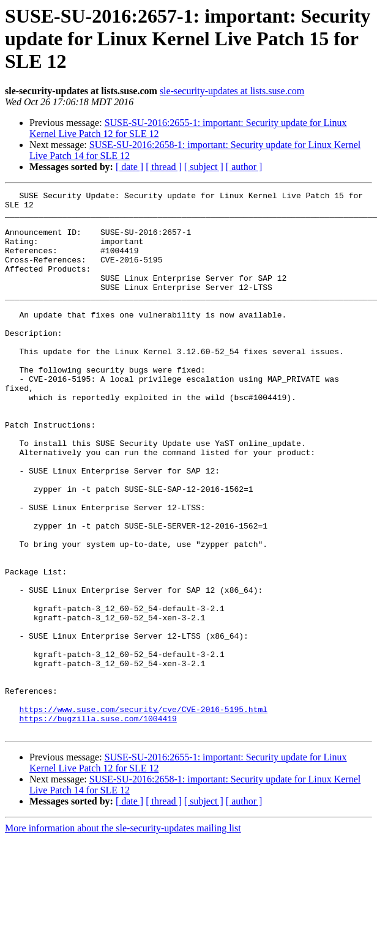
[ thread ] (164, 167)
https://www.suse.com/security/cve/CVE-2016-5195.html (143, 813)
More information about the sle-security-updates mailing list (123, 936)
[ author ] (244, 167)
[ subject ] (203, 167)
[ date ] (129, 167)
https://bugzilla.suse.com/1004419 (97, 824)
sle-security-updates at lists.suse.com (232, 91)
